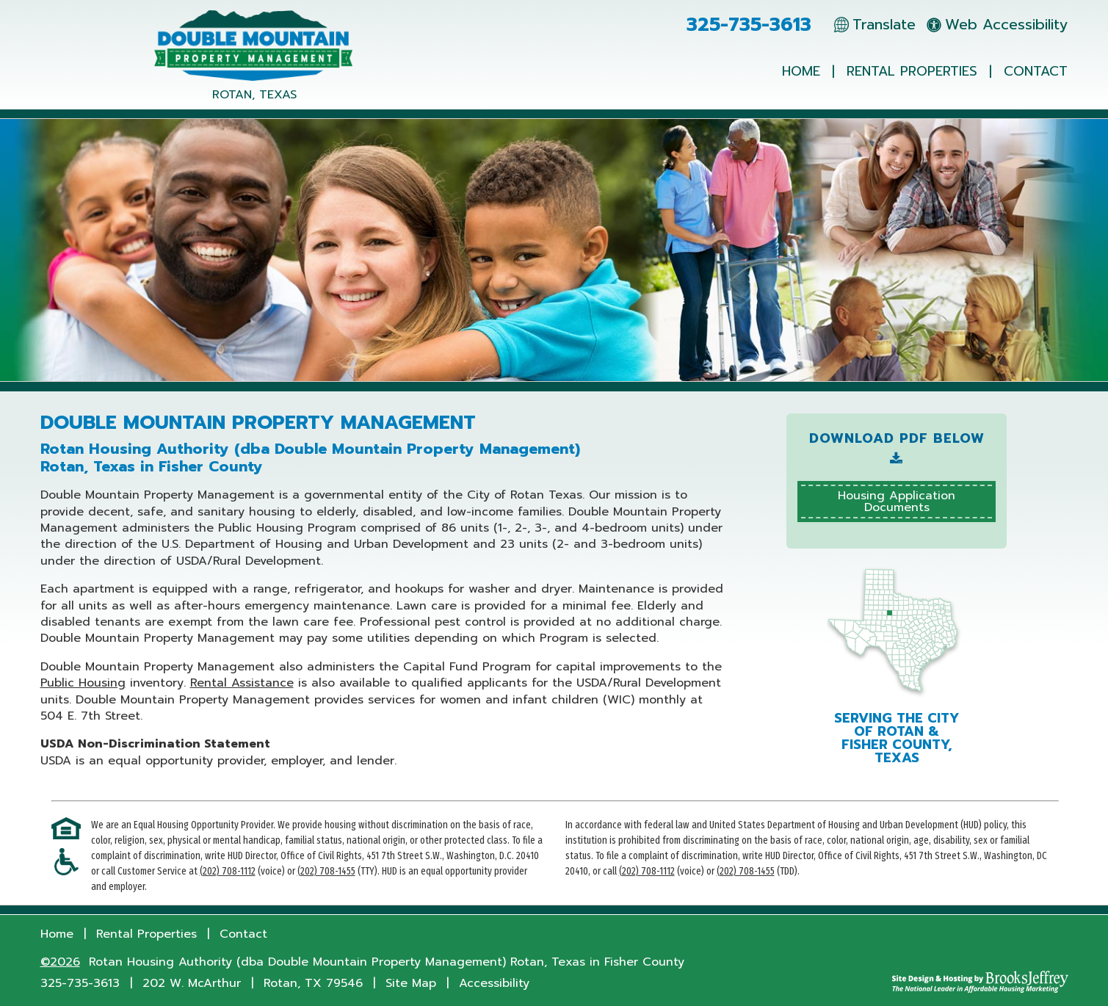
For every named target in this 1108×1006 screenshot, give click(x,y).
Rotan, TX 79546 (313, 983)
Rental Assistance (242, 683)
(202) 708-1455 (326, 871)
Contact (1036, 71)
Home (801, 71)
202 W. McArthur (191, 983)
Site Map (410, 983)
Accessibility (494, 983)
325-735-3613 (749, 24)
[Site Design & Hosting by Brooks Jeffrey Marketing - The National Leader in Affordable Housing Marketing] (980, 982)
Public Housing (83, 683)
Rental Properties (912, 71)
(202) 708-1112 (228, 871)
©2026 (60, 962)
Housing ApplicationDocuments (896, 501)
